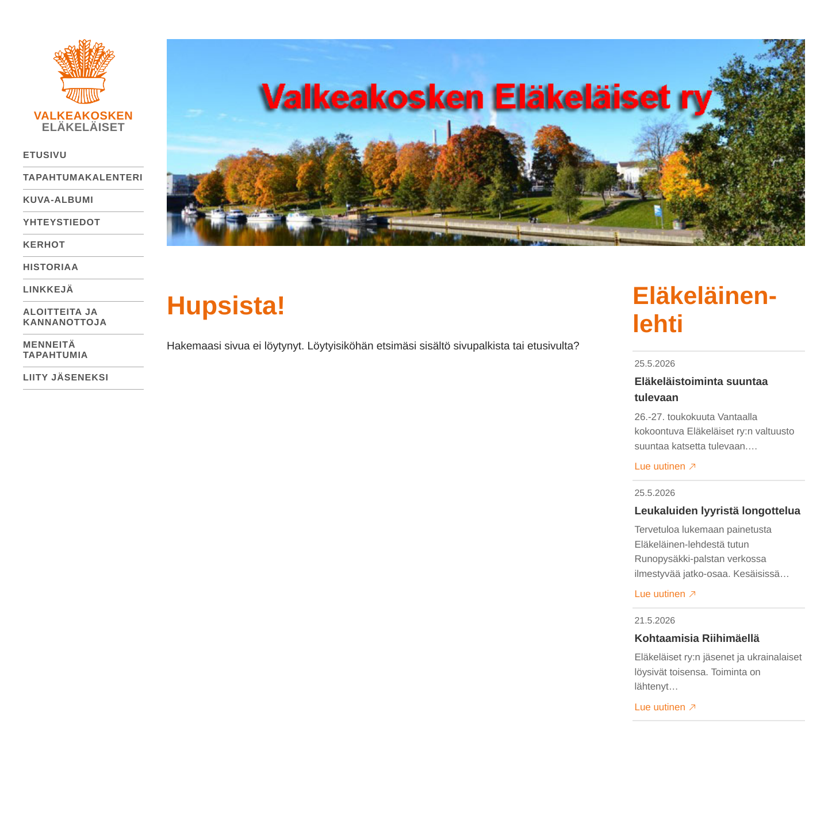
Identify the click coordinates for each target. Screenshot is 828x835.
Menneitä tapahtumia (55, 350)
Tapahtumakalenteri (83, 178)
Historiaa (51, 267)
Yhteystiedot (62, 223)
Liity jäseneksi (66, 378)
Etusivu (45, 155)
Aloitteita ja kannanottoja (65, 317)
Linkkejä (48, 290)
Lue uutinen (665, 466)
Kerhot (44, 245)
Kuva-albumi (58, 200)
